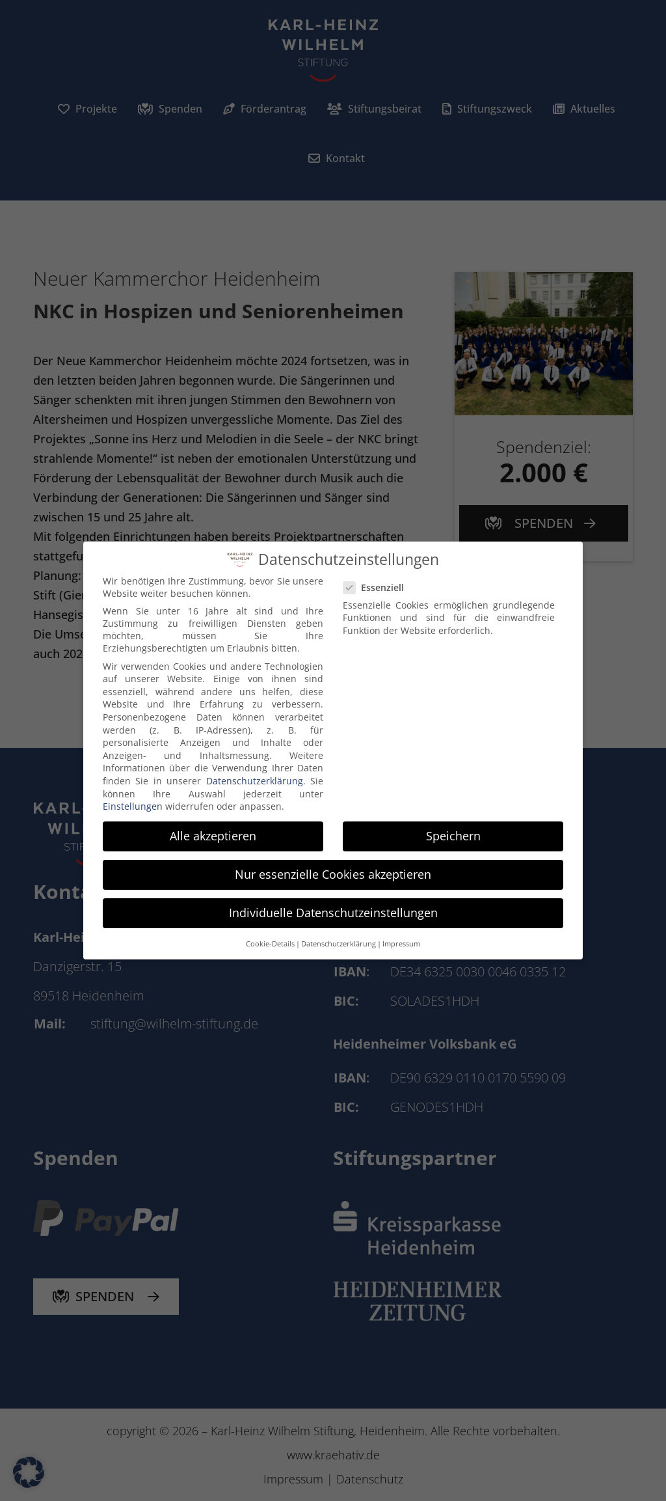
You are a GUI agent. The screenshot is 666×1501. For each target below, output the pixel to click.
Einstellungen (133, 803)
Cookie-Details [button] (270, 941)
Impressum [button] (401, 941)
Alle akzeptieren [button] (213, 833)
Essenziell (379, 585)
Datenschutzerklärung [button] (338, 941)
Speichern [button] (453, 833)
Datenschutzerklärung (254, 778)
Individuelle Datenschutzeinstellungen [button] (333, 910)
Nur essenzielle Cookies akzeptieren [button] (333, 872)
